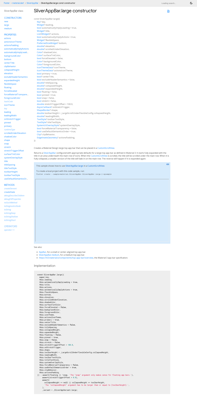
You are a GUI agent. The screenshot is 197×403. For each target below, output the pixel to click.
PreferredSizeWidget (47, 43)
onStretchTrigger (12, 119)
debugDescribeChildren (14, 195)
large (6, 25)
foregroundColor (12, 98)
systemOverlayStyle (13, 157)
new (6, 21)
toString (7, 209)
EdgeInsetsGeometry (47, 137)
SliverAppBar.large (74, 165)
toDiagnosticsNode (12, 206)
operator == (9, 230)
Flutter (7, 3)
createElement (10, 188)
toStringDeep (9, 213)
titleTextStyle (10, 168)
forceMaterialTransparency (17, 94)
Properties (10, 34)
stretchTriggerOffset (14, 150)
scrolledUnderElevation (15, 133)
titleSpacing (9, 164)
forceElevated (10, 91)
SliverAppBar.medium (49, 254)
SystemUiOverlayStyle (48, 125)
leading (7, 112)
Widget (40, 24)
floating (7, 87)
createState (9, 192)
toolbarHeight (11, 171)
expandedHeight (12, 80)
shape (7, 140)
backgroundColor (12, 55)
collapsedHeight (11, 69)
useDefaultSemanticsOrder (17, 178)
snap (6, 143)
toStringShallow (11, 216)
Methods (9, 185)
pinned (7, 122)
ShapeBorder (43, 110)
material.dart (18, 3)
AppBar (42, 252)
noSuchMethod (10, 202)
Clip (39, 134)
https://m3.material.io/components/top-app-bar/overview (66, 257)
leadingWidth (10, 115)
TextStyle (41, 119)
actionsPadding (11, 45)
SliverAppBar (32, 3)
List (38, 33)
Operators (10, 226)
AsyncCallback (44, 107)
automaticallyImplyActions (16, 48)
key (5, 108)
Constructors (13, 18)
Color (39, 52)
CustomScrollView (105, 148)
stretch (7, 147)
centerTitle (9, 62)
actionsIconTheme (13, 41)
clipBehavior (10, 66)
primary (8, 126)
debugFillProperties (12, 199)
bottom (7, 59)
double (40, 46)
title (6, 161)
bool (39, 27)
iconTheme (9, 105)
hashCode (8, 101)
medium (8, 28)
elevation (8, 73)
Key (38, 21)
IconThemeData (45, 67)
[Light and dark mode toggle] (191, 3)
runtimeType (9, 129)
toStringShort (10, 220)
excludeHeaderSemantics (16, 77)
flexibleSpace (10, 84)
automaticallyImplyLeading (16, 52)
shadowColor (10, 136)
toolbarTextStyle (12, 175)
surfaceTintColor (12, 154)
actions (7, 38)
